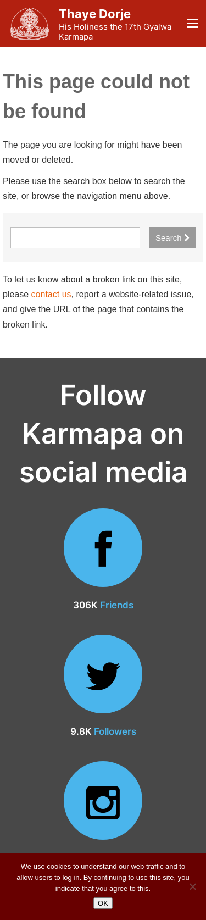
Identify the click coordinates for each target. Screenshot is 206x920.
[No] (192, 886)
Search (172, 237)
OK (103, 903)
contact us (51, 294)
